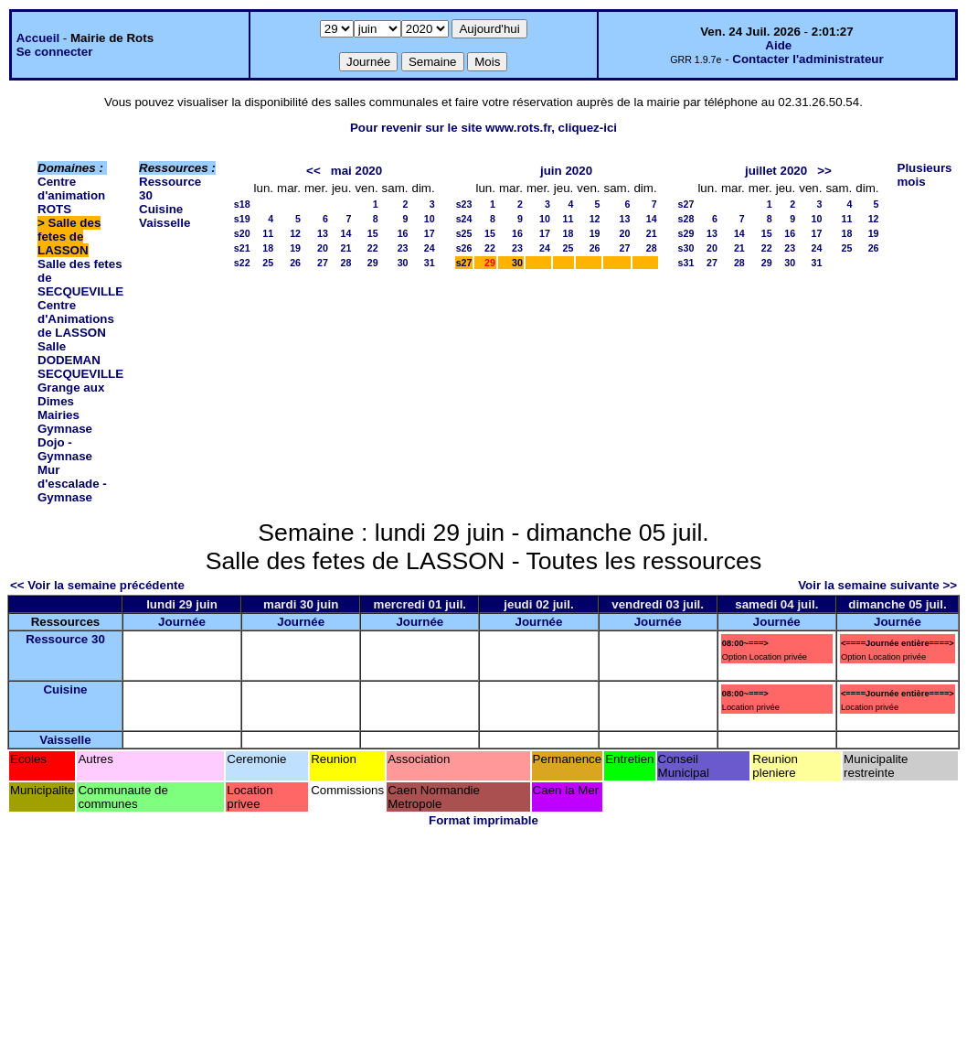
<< (313, 171)
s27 (464, 262)
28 (346, 262)
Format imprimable (483, 820)
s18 (242, 204)
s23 (464, 204)
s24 (464, 218)
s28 (686, 218)
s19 (242, 218)
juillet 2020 (776, 171)
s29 (686, 233)
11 (267, 233)
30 (403, 262)
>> (824, 171)
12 (295, 233)
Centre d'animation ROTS (71, 195)
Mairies (58, 415)
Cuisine (161, 209)
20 (322, 247)
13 (322, 233)
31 (429, 262)
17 (429, 233)
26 (295, 262)
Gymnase (64, 429)
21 (346, 247)
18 (267, 247)
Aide (778, 45)
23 (403, 247)
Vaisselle (164, 223)
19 (295, 247)
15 (372, 233)
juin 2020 (566, 171)
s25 (464, 233)
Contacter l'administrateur (807, 59)
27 (322, 262)
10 (429, 218)
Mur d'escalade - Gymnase (72, 483)
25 (267, 262)
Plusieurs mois (925, 174)
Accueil (37, 38)
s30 (686, 247)
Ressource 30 (65, 639)
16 (403, 233)
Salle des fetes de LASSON (69, 236)
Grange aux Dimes (70, 394)
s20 (242, 233)
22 (372, 247)
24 (429, 247)
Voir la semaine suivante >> (877, 585)
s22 (242, 262)
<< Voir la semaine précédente (97, 585)
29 (372, 262)
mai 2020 (356, 171)
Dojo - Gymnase (64, 449)
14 (346, 233)
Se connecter (54, 52)
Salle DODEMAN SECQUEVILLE (80, 360)
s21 (242, 247)
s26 (464, 247)
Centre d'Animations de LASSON (75, 318)
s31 (686, 262)
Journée (182, 622)
